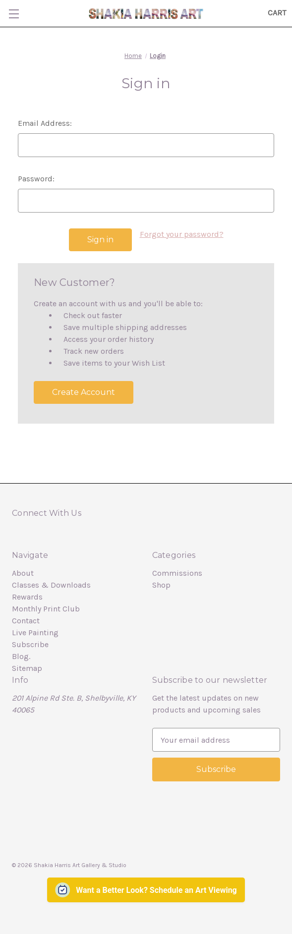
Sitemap (27, 668)
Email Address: (45, 123)
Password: (36, 178)
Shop (161, 585)
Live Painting (35, 632)
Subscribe (30, 644)
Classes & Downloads (51, 585)
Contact (26, 620)
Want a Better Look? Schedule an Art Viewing (156, 889)
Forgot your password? (182, 234)
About (23, 573)
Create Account (83, 392)
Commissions (177, 573)
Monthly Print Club (46, 608)
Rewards (27, 597)
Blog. (21, 656)
